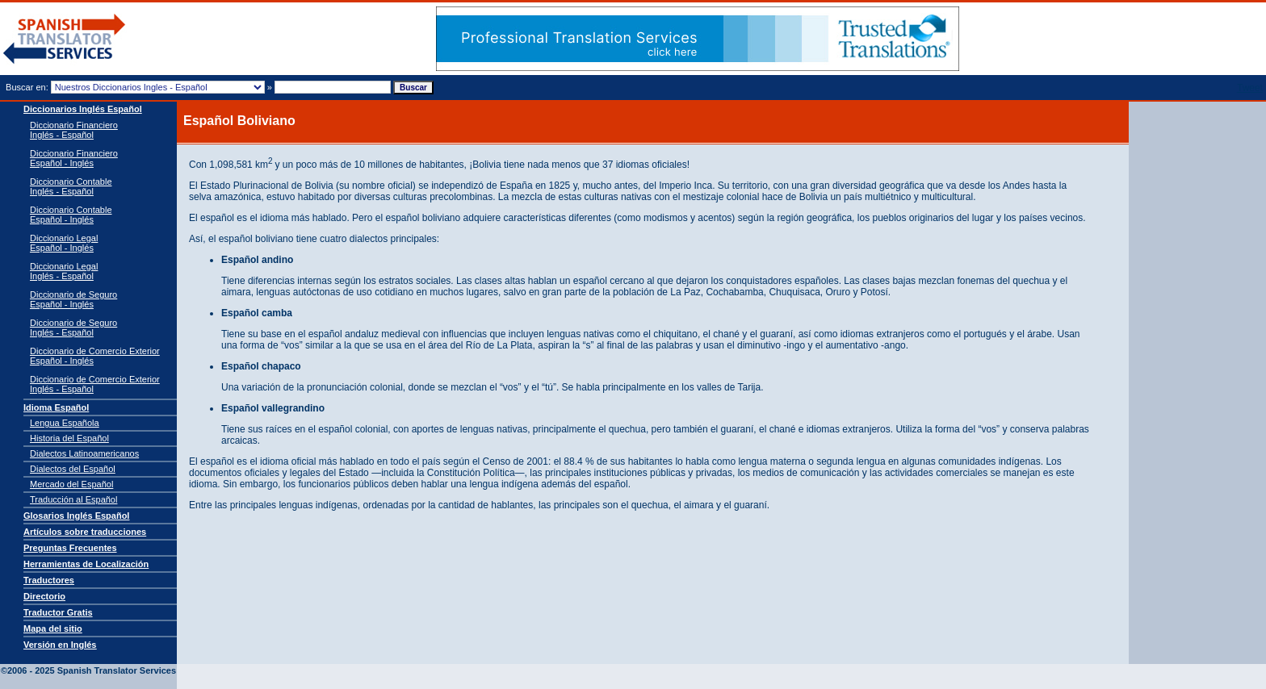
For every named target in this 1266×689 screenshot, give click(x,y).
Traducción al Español (73, 499)
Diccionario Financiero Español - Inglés (74, 158)
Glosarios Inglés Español (76, 515)
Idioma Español (56, 407)
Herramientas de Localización (86, 564)
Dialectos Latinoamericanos (84, 453)
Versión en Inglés (59, 644)
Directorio (44, 596)
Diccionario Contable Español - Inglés (71, 214)
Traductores (48, 580)
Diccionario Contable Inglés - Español (71, 186)
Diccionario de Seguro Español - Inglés (73, 299)
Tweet (1250, 88)
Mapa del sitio (52, 628)
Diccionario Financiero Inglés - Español (74, 130)
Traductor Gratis (58, 612)
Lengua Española (64, 423)
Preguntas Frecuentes (70, 548)
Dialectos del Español (72, 469)
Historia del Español (69, 438)
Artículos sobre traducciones (84, 532)
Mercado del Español (71, 484)
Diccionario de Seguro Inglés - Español (73, 327)
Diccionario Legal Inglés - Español (64, 271)
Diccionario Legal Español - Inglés (64, 243)
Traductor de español (64, 39)
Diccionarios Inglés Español (82, 109)
